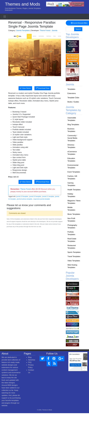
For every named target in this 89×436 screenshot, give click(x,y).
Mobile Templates (71, 209)
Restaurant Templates (71, 247)
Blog (29, 357)
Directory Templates (71, 146)
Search (78, 29)
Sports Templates (74, 252)
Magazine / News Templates (74, 202)
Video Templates (73, 261)
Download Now (42, 88)
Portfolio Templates (71, 233)
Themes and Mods (22, 4)
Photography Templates (72, 226)
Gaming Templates (71, 184)
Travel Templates (73, 256)
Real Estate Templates (71, 240)
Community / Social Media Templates (72, 138)
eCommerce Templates (72, 153)
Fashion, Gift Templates (72, 177)
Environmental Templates (72, 166)
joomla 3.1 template (48, 196)
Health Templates (74, 190)
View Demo (25, 88)
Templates (71, 89)
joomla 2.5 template (22, 196)
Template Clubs (73, 98)
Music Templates (73, 214)
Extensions (71, 93)
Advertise (31, 360)
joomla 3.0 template (35, 196)
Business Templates (71, 130)
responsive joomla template (41, 199)
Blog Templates (73, 124)
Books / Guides (73, 102)
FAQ (29, 362)
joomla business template (24, 199)
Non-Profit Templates (71, 220)
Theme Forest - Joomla (48, 30)
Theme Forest (25, 189)
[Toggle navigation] (5, 16)
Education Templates (71, 159)
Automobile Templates (71, 119)
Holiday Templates (71, 195)
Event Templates (73, 172)
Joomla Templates (23, 30)
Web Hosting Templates (72, 266)
